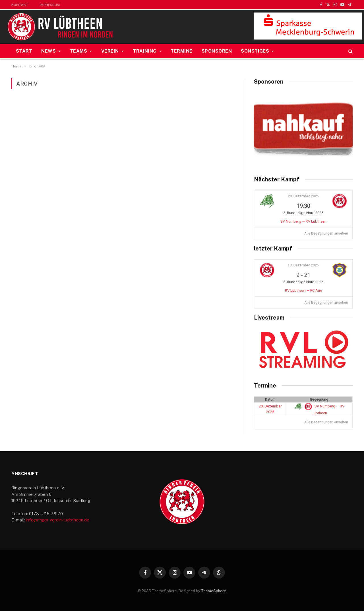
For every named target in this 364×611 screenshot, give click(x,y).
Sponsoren (217, 51)
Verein (110, 51)
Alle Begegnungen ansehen (326, 233)
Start (24, 51)
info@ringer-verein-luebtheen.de (57, 519)
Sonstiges (255, 51)
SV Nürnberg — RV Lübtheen (303, 221)
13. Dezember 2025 (303, 265)
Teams (78, 51)
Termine (181, 51)
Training (145, 51)
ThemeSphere (213, 591)
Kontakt (19, 5)
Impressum (50, 5)
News (48, 51)
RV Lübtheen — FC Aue (303, 290)
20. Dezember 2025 (303, 196)
